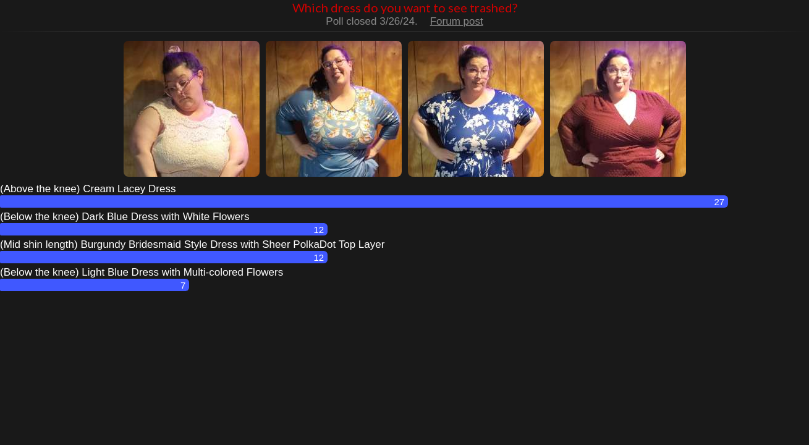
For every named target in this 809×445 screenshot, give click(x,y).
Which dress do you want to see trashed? (404, 7)
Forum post (456, 21)
